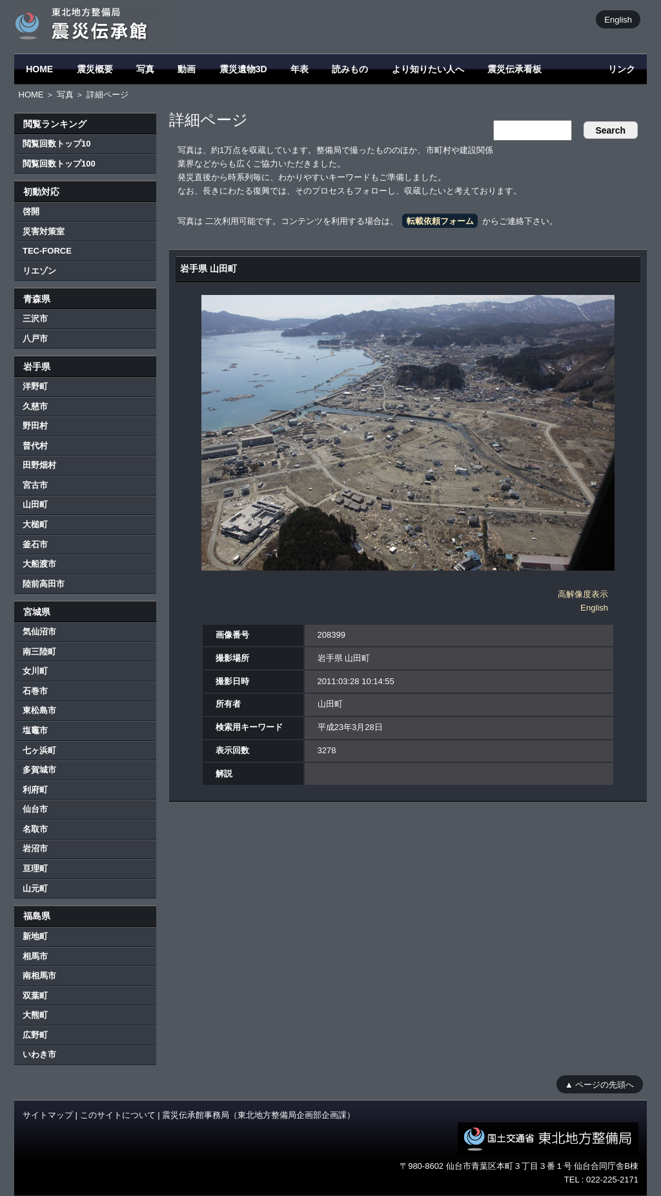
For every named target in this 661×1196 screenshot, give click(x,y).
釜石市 (35, 544)
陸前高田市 (44, 584)
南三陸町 (39, 651)
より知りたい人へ (428, 69)
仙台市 (35, 809)
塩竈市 (35, 730)
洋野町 (35, 386)
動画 (187, 69)
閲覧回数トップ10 (56, 143)
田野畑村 (39, 465)
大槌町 (35, 524)
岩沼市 (35, 848)
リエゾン (39, 271)
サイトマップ (48, 1115)
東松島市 (39, 710)
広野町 (35, 1035)
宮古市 (35, 485)
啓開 (31, 211)
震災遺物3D (243, 69)
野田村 (35, 426)
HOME (39, 69)
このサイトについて (118, 1115)
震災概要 (95, 69)
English (618, 19)
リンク (621, 69)
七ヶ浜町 (39, 750)
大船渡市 (39, 564)
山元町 (35, 888)
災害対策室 (44, 231)
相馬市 (35, 956)
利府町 (35, 790)
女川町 (35, 671)
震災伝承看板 (514, 69)
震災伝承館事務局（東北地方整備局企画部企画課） (258, 1115)
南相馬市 (39, 975)
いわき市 (39, 1054)
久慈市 (35, 406)
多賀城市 (39, 770)
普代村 (35, 446)
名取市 (35, 829)
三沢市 (35, 318)
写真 (145, 69)
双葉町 (35, 995)
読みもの (350, 69)
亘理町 (35, 868)
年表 (299, 69)
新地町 (35, 936)
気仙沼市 (39, 631)
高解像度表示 (583, 594)
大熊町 (35, 1015)
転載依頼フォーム (440, 221)
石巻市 (35, 691)
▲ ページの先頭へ (599, 1084)
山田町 (35, 504)
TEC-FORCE (47, 251)
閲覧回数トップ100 (59, 163)
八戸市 (35, 338)
